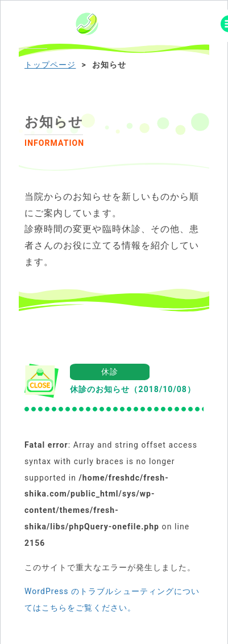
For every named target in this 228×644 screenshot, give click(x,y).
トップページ (50, 64)
